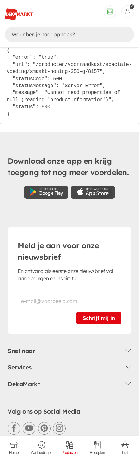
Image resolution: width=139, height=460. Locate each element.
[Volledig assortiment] (110, 11)
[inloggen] (127, 11)
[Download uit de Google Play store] (46, 192)
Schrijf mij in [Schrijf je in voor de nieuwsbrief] (99, 318)
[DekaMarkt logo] (19, 11)
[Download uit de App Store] (93, 192)
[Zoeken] (63, 34)
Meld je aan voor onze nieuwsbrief (58, 251)
